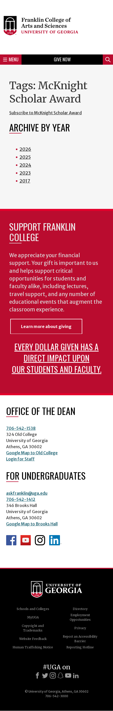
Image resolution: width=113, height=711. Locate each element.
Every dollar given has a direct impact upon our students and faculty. (56, 358)
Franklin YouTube (25, 540)
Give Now (62, 59)
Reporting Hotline (80, 647)
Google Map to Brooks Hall (32, 523)
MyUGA (33, 617)
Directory (80, 609)
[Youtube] (68, 675)
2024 (25, 165)
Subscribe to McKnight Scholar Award (45, 112)
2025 (25, 157)
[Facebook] (37, 675)
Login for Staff (20, 458)
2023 (25, 173)
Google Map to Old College (32, 452)
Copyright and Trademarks (33, 628)
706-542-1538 (21, 428)
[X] (45, 675)
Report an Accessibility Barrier (80, 639)
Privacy (80, 628)
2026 (25, 149)
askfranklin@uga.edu (26, 493)
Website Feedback (33, 639)
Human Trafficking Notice (33, 647)
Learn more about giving (46, 326)
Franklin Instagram (40, 540)
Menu (10, 59)
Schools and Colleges (33, 609)
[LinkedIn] (76, 675)
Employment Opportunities (80, 617)
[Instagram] (53, 675)
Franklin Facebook (11, 540)
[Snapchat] (60, 675)
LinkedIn (55, 540)
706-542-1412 (20, 499)
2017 (24, 181)
